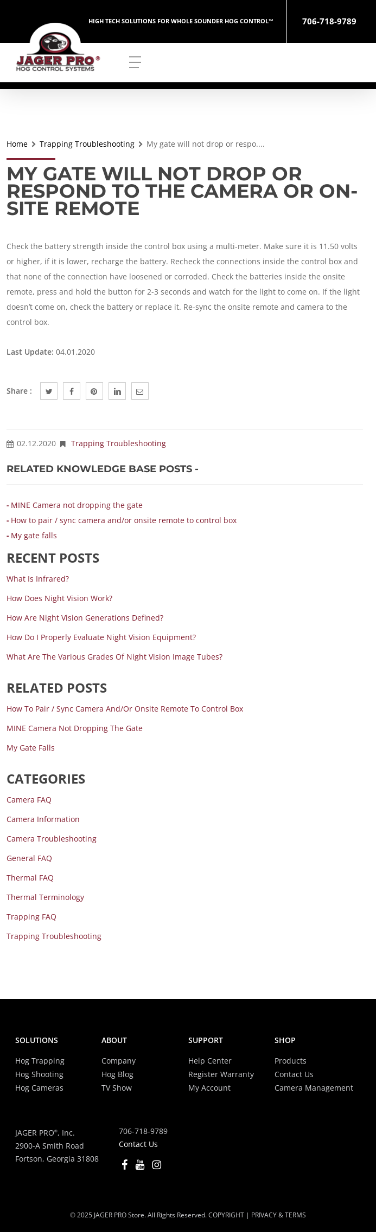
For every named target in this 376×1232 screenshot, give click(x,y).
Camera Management (314, 1088)
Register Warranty (221, 1074)
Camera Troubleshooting (52, 838)
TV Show (116, 1088)
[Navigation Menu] (135, 61)
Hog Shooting (39, 1074)
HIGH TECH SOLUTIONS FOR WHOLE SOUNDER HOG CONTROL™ (180, 21)
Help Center (210, 1060)
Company (118, 1060)
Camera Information (43, 819)
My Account (209, 1088)
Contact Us (294, 1074)
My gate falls (34, 535)
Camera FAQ (29, 799)
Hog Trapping (40, 1060)
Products (291, 1060)
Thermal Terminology (45, 897)
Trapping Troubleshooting (87, 144)
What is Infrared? (38, 578)
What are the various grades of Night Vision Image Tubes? (114, 656)
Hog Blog (117, 1074)
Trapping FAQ (31, 916)
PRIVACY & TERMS (278, 1215)
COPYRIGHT (226, 1215)
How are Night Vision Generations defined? (85, 617)
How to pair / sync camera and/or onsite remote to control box (124, 520)
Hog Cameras (39, 1088)
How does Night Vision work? (59, 598)
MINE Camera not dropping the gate (77, 505)
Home (17, 144)
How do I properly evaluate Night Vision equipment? (101, 637)
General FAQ (29, 858)
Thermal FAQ (30, 877)
